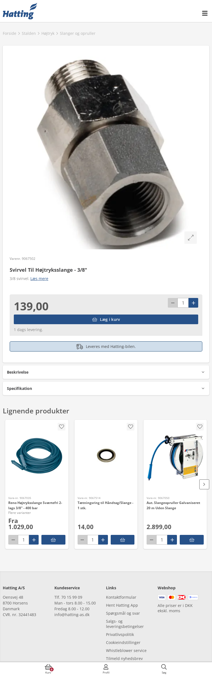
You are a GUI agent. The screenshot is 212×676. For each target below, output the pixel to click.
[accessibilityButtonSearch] (164, 669)
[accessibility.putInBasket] (123, 540)
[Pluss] (193, 303)
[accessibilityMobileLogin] (106, 669)
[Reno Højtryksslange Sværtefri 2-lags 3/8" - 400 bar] (36, 457)
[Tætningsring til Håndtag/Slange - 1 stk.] (106, 457)
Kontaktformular (121, 597)
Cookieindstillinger (123, 642)
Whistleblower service (126, 650)
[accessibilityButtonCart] (48, 669)
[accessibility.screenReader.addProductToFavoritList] (130, 427)
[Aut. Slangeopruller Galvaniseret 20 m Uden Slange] (175, 457)
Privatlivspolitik (120, 634)
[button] (106, 372)
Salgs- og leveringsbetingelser (125, 624)
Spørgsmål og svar (123, 613)
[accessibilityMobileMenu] (205, 13)
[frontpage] (20, 11)
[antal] (183, 303)
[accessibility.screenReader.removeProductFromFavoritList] (61, 427)
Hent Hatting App (122, 605)
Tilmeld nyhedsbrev (124, 658)
